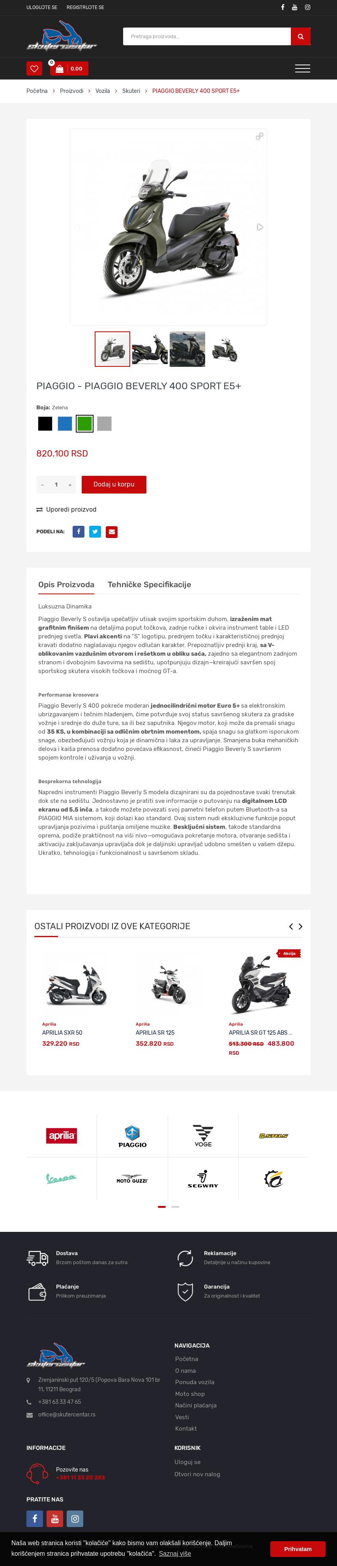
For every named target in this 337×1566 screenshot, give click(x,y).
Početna (37, 91)
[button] (259, 136)
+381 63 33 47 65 (59, 1402)
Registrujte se (85, 7)
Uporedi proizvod (66, 509)
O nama (185, 1370)
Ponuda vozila (194, 1382)
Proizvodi (72, 91)
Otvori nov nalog (197, 1474)
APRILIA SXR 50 (62, 1033)
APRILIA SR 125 (155, 1033)
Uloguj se (187, 1462)
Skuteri (131, 91)
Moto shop (190, 1394)
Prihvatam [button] (298, 1549)
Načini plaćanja (196, 1405)
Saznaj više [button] (175, 1553)
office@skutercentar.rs (66, 1414)
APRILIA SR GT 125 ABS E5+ (264, 1033)
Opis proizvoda (66, 584)
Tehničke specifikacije (149, 584)
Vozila (102, 91)
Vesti (182, 1417)
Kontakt (186, 1428)
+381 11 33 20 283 (80, 1477)
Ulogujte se (41, 7)
